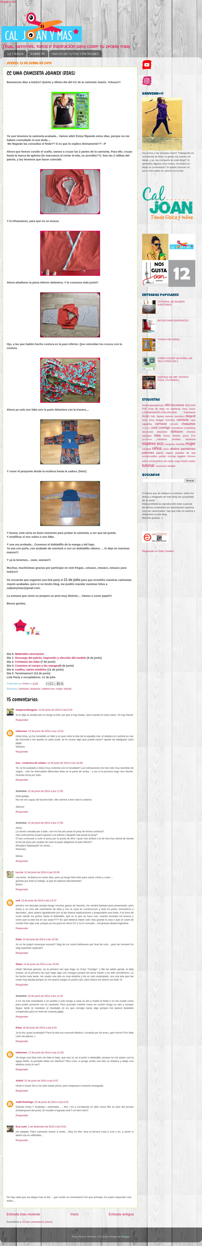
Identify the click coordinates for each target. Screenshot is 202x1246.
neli (18, 900)
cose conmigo (160, 427)
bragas (160, 420)
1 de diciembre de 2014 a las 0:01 (47, 1126)
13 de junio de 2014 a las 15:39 (40, 939)
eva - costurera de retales (31, 762)
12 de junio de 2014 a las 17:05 (45, 791)
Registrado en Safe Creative (158, 551)
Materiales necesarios (29, 653)
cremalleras (177, 428)
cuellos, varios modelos (31, 669)
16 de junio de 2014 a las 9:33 (40, 1027)
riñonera (191, 456)
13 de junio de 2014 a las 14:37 (38, 900)
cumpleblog (189, 428)
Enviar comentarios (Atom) (38, 1221)
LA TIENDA (15, 54)
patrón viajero (164, 452)
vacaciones (161, 466)
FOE (144, 409)
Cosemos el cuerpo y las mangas (37, 665)
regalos (181, 456)
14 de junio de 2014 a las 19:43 (41, 964)
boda (144, 420)
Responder (22, 720)
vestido (171, 466)
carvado (174, 424)
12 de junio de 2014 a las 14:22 (45, 731)
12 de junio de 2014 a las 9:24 (55, 709)
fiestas (166, 436)
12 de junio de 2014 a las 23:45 (41, 872)
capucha (147, 424)
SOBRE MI (37, 54)
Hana (184, 409)
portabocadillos (149, 456)
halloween (162, 439)
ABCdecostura (174, 405)
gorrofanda (147, 439)
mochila (180, 444)
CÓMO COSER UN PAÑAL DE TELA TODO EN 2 (174, 360)
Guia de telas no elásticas (164, 408)
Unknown (21, 731)
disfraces (177, 431)
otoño (166, 449)
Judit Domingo (24, 1102)
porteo (162, 456)
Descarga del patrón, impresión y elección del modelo (50, 657)
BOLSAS (190, 405)
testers (184, 461)
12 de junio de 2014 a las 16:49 (64, 762)
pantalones (188, 448)
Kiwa (19, 939)
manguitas (170, 444)
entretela (191, 432)
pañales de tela (185, 452)
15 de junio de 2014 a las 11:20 (45, 995)
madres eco (48, 688)
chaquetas (188, 423)
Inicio (74, 1214)
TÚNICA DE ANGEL (168, 339)
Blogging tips (8, 1)
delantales (162, 432)
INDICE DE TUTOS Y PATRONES (75, 54)
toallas (192, 461)
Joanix (192, 409)
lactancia (35, 688)
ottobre (174, 448)
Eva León (21, 1126)
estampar (147, 436)
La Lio (19, 872)
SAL (153, 416)
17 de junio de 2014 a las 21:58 (45, 1052)
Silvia (19, 964)
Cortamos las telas (27, 661)
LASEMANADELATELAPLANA (159, 412)
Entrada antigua (121, 1214)
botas (151, 420)
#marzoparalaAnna (152, 405)
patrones (148, 452)
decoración (147, 432)
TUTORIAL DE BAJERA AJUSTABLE (170, 303)
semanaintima (156, 461)
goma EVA (189, 436)
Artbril (19, 1080)
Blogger (125, 1236)
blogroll (190, 416)
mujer (59, 688)
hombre (176, 439)
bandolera (180, 416)
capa (193, 420)
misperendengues (26, 709)
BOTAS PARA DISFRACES (172, 320)
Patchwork (189, 412)
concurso (146, 428)
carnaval (160, 423)
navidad (146, 449)
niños (157, 448)
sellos (145, 461)
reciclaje (172, 456)
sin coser (168, 461)
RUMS (146, 416)
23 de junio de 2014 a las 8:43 (51, 1102)
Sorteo (160, 416)
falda (157, 435)
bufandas (170, 420)
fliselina (176, 436)
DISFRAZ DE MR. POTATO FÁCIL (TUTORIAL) (173, 378)
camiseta (24, 688)
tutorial (67, 688)
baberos (169, 416)
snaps (177, 461)
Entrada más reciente (23, 1214)
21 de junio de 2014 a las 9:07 (41, 1080)
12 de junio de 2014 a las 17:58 (45, 822)
